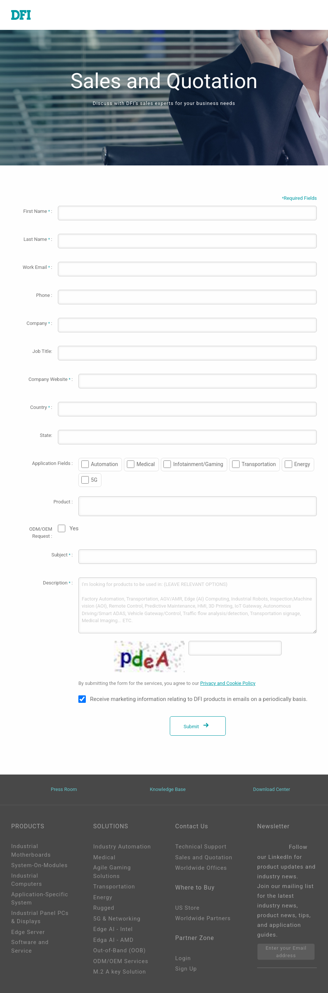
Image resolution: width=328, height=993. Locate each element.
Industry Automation (122, 846)
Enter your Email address (286, 951)
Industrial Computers (26, 880)
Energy (302, 464)
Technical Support (201, 846)
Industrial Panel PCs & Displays (40, 917)
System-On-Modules (39, 865)
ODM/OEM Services (121, 961)
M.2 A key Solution (119, 971)
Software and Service (30, 946)
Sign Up (186, 968)
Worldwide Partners (203, 918)
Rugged (104, 907)
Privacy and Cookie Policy (227, 683)
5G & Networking (117, 918)
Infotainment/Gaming (198, 464)
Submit (198, 726)
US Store (187, 907)
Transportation (259, 464)
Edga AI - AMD (113, 940)
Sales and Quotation (203, 857)
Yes (73, 528)
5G (94, 480)
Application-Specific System (39, 898)
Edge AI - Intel (113, 929)
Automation (104, 464)
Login (183, 958)
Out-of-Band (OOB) (119, 950)
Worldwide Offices (201, 868)
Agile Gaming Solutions (112, 871)
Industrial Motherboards (31, 850)
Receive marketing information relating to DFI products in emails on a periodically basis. (198, 699)
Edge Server (28, 932)
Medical (146, 464)
